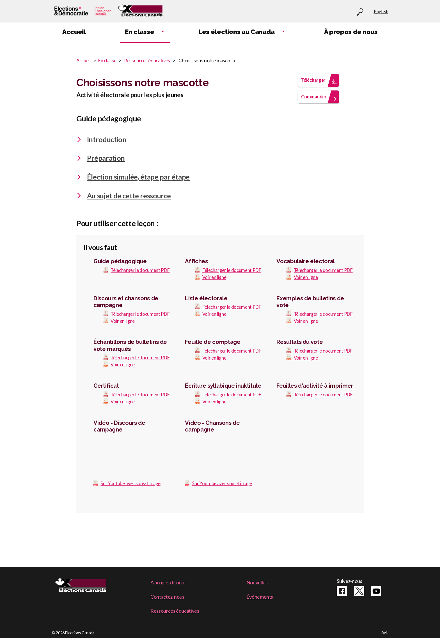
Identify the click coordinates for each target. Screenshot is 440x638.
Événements (259, 597)
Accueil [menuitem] (74, 31)
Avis (384, 632)
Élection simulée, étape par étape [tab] (133, 181)
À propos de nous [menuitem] (351, 31)
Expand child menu (163, 31)
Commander (315, 100)
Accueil (84, 60)
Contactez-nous (167, 597)
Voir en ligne (215, 288)
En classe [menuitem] (139, 31)
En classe (109, 60)
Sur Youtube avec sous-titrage (132, 515)
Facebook (342, 591)
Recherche (360, 12)
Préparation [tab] (100, 162)
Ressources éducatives (151, 60)
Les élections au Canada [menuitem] (236, 31)
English (381, 11)
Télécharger (315, 83)
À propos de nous (168, 582)
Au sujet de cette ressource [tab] (123, 200)
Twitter (359, 591)
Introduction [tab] (101, 143)
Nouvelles (257, 582)
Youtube (376, 591)
